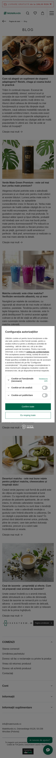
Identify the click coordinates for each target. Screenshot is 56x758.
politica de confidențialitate (37, 352)
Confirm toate (28, 406)
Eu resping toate (28, 415)
